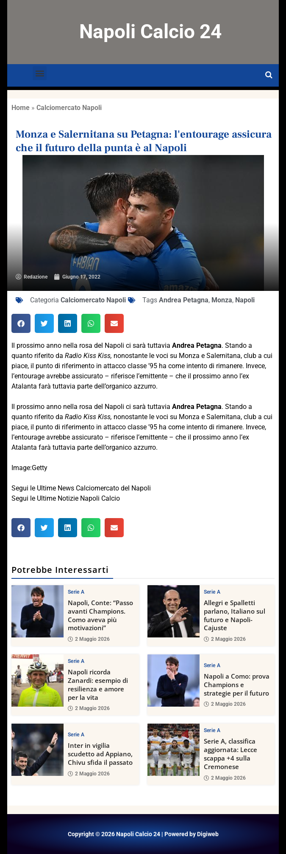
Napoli (245, 300)
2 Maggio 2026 (89, 639)
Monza (221, 300)
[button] (40, 73)
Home (20, 108)
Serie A (76, 592)
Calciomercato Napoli (69, 108)
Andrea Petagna (183, 300)
